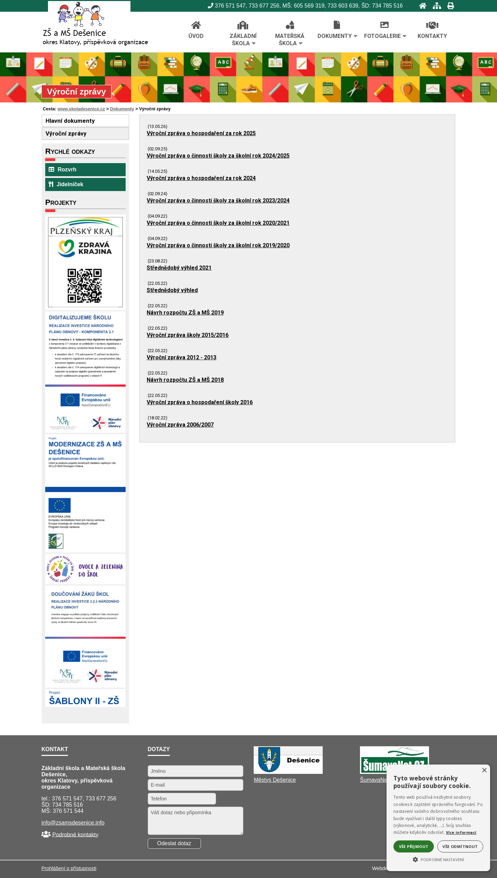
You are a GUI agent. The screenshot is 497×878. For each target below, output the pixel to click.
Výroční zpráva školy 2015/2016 (187, 335)
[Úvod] (421, 5)
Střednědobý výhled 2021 (179, 268)
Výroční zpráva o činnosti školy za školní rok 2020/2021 (218, 223)
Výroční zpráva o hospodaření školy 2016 (200, 402)
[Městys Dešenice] (288, 772)
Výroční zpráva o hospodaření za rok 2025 (201, 133)
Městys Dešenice (275, 780)
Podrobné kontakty (75, 834)
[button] (438, 859)
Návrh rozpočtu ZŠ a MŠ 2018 (185, 380)
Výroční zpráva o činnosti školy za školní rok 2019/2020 (218, 245)
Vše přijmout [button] (414, 846)
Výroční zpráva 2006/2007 (180, 424)
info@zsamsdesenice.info (73, 823)
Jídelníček (66, 184)
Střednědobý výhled (172, 290)
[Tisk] (448, 5)
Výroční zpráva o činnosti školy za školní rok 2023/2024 (218, 200)
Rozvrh (62, 169)
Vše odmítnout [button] (460, 846)
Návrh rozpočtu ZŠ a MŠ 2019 (185, 312)
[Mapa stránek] (435, 5)
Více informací (461, 832)
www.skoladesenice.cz (81, 108)
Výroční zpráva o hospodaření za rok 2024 (201, 178)
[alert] (438, 818)
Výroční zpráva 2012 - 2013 (181, 357)
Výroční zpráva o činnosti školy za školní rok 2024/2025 (218, 155)
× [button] (484, 770)
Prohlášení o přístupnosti (68, 868)
